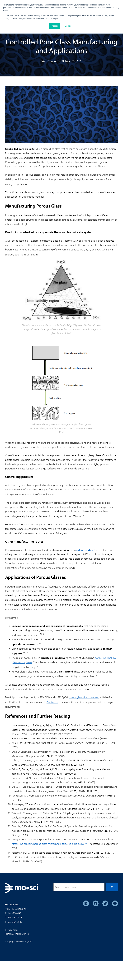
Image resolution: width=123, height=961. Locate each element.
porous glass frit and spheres (84, 697)
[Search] (112, 887)
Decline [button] (68, 26)
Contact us (52, 702)
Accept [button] (55, 26)
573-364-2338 (15, 917)
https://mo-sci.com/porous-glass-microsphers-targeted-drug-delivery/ (50, 843)
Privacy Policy (11, 929)
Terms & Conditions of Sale (17, 933)
